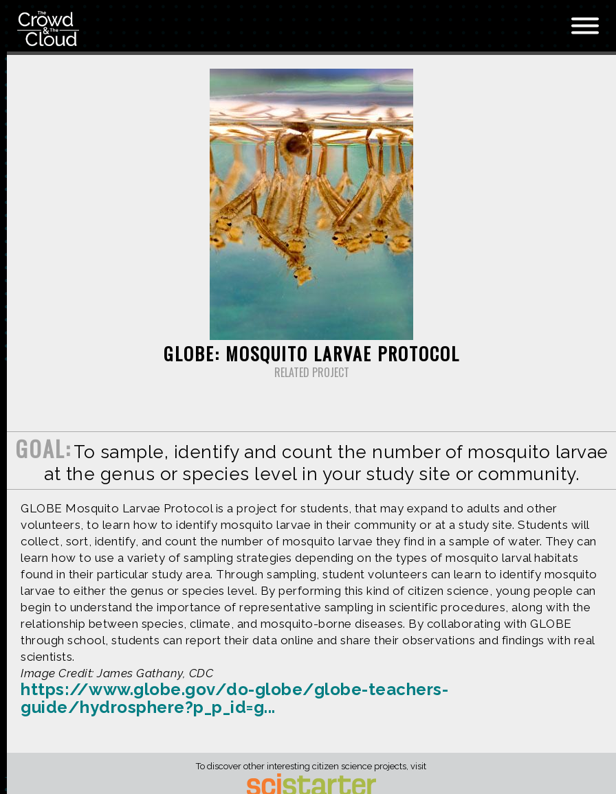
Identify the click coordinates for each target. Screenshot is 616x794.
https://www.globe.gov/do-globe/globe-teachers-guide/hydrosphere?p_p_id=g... (234, 698)
